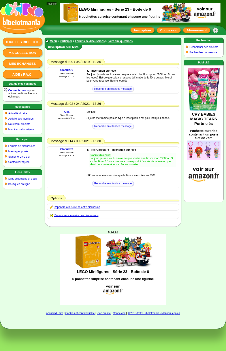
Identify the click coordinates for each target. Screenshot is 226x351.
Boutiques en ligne (19, 184)
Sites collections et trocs (22, 178)
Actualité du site (17, 113)
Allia (66, 111)
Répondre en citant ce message (113, 88)
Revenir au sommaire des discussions (76, 215)
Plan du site (104, 313)
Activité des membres (21, 118)
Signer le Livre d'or (19, 156)
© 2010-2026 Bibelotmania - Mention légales (154, 313)
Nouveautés (22, 106)
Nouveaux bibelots (19, 124)
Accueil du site (54, 313)
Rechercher (203, 40)
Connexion (168, 30)
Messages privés (18, 151)
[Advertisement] (113, 248)
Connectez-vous (18, 90)
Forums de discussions (22, 146)
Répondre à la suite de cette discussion (77, 207)
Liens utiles (22, 172)
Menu (53, 41)
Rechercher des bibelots (204, 47)
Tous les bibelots (22, 42)
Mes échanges (22, 63)
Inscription (142, 30)
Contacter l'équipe (19, 162)
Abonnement (196, 30)
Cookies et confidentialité (80, 313)
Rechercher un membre (203, 52)
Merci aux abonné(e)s (21, 129)
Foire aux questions (120, 41)
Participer (22, 139)
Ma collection (22, 53)
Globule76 (66, 70)
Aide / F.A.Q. (22, 74)
